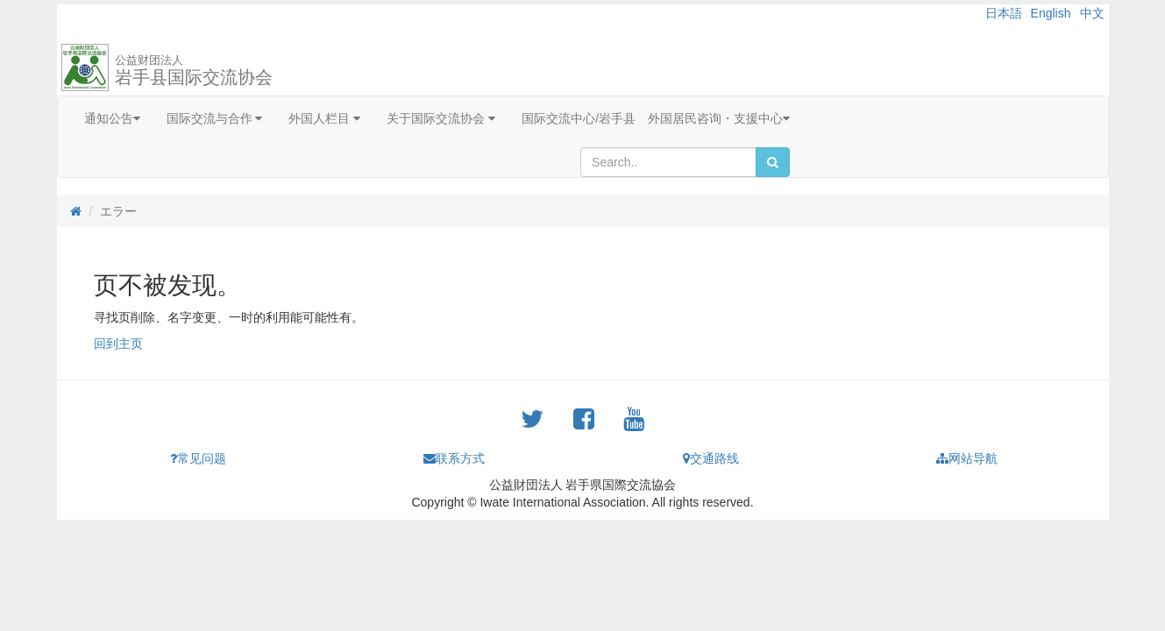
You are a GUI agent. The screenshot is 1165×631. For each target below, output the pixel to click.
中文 (1092, 13)
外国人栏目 (324, 118)
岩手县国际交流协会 (194, 70)
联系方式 (454, 458)
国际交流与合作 (215, 118)
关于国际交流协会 (441, 118)
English (1051, 13)
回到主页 (118, 344)
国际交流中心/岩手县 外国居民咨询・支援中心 (656, 118)
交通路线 (711, 458)
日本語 (1003, 13)
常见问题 (198, 458)
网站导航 (967, 458)
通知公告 (112, 118)
